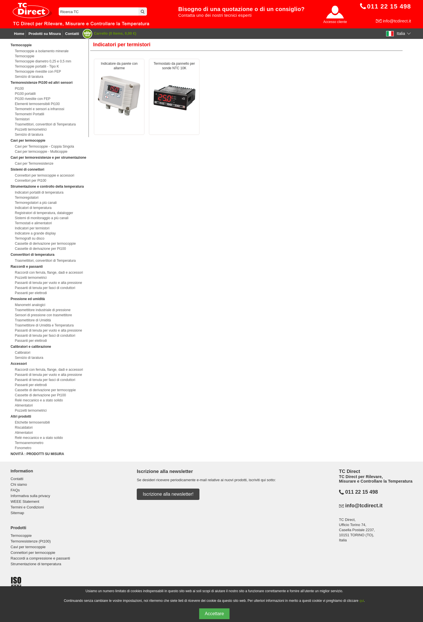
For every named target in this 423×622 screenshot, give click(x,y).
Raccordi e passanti (26, 267)
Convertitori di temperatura (32, 255)
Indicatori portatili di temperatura (39, 192)
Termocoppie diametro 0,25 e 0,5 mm (43, 61)
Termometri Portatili (29, 114)
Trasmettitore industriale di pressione (42, 310)
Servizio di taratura (29, 77)
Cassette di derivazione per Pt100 (40, 249)
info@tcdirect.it (397, 20)
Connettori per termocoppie (32, 552)
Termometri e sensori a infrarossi (39, 109)
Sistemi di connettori (27, 169)
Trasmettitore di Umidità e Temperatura (44, 325)
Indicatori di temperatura (33, 208)
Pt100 (19, 89)
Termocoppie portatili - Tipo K (37, 66)
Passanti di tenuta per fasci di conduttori (45, 288)
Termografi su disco (29, 238)
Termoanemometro (29, 443)
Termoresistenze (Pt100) (30, 541)
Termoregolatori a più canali (35, 203)
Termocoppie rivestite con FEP (38, 72)
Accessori (18, 364)
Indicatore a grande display (35, 233)
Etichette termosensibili (32, 422)
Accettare (214, 613)
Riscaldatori (24, 428)
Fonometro (23, 448)
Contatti (72, 34)
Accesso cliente (335, 22)
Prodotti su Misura (44, 34)
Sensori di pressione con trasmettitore (43, 315)
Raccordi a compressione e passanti (40, 558)
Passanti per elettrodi (31, 293)
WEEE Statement (24, 501)
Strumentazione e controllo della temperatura (47, 187)
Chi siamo (18, 484)
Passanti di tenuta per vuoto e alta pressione (48, 283)
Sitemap (17, 513)
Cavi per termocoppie (27, 141)
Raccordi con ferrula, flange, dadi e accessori (49, 273)
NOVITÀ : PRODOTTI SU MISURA (37, 454)
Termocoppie (20, 45)
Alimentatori (24, 405)
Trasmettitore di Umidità (33, 320)
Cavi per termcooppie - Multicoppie (41, 152)
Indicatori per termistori (32, 228)
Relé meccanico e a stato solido (39, 400)
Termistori (22, 119)
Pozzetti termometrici (31, 129)
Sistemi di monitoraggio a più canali (41, 218)
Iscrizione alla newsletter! (168, 494)
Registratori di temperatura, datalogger (44, 213)
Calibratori (22, 353)
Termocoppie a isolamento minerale (41, 51)
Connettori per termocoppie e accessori (44, 175)
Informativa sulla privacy (30, 496)
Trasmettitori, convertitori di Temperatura (45, 124)
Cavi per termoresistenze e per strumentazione (48, 158)
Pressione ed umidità (27, 299)
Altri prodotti (20, 416)
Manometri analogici (30, 305)
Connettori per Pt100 (30, 181)
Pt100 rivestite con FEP (32, 99)
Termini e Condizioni (27, 507)
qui (361, 601)
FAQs (15, 490)
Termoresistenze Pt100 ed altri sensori (41, 83)
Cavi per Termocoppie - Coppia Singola (44, 146)
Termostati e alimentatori (33, 223)
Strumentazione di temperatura (35, 564)
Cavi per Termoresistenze (34, 164)
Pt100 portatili (25, 94)
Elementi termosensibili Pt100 (37, 104)
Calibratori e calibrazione (30, 347)
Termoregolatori (26, 198)
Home (19, 34)
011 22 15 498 (361, 492)
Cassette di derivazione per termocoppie (45, 244)
